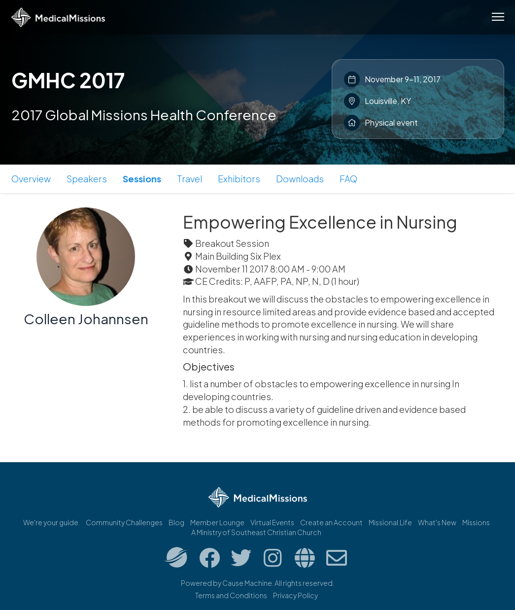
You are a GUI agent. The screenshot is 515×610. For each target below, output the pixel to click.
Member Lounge (217, 522)
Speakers (87, 178)
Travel (189, 178)
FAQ (348, 178)
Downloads (300, 178)
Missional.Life (390, 522)
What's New (437, 522)
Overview (31, 178)
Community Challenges (124, 522)
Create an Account (331, 522)
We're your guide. (51, 522)
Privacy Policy (295, 595)
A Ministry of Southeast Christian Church (256, 532)
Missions (476, 522)
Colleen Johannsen (86, 318)
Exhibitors (239, 178)
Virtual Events (272, 522)
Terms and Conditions (231, 595)
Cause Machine (247, 582)
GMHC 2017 (68, 80)
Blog (176, 522)
